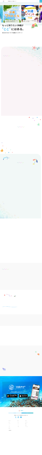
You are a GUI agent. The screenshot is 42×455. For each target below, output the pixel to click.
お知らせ (10, 452)
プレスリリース (11, 453)
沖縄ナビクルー (27, 450)
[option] (12, 14)
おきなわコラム (19, 450)
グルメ (19, 453)
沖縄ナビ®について (11, 450)
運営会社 (26, 453)
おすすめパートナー (27, 452)
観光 (18, 452)
